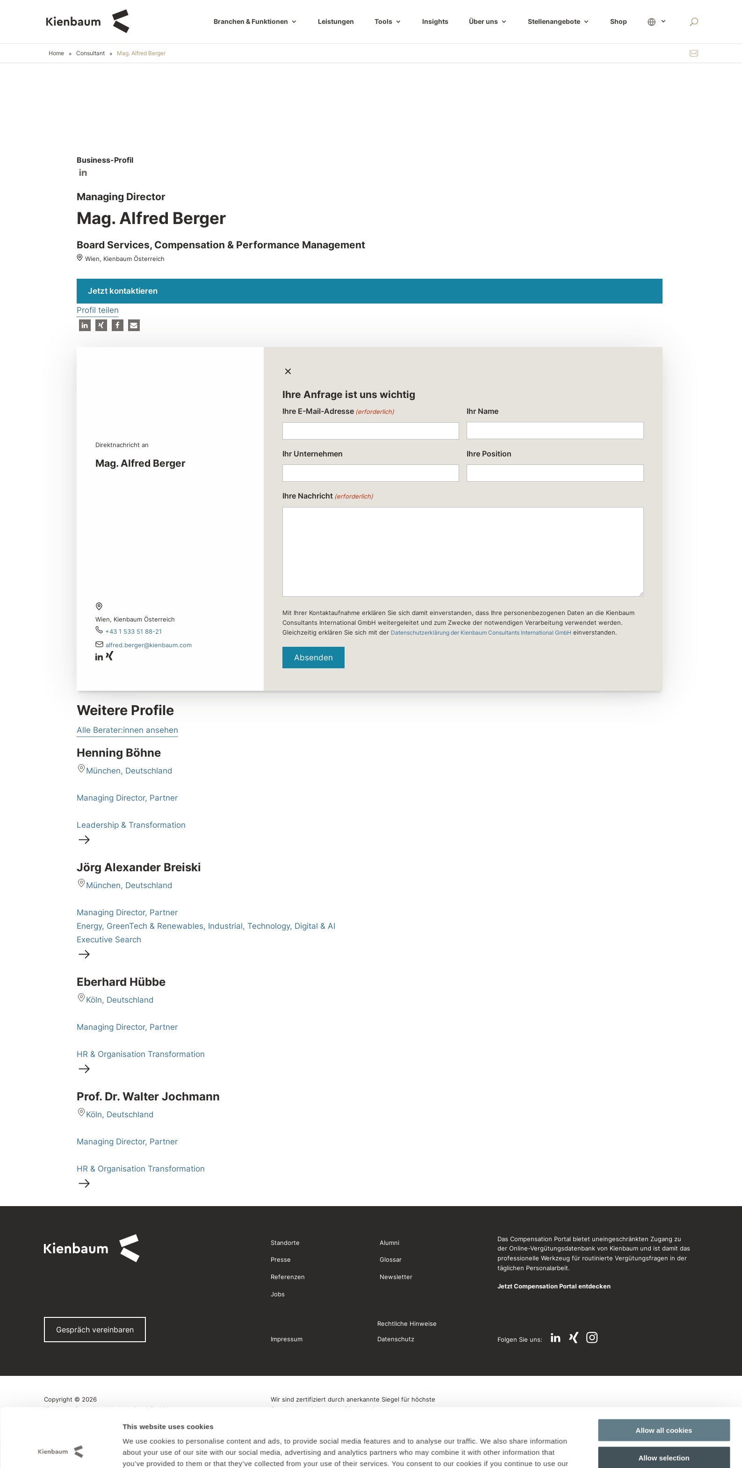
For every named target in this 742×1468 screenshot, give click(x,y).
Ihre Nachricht (327, 496)
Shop (618, 21)
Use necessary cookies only (664, 1317)
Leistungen (336, 21)
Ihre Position (489, 453)
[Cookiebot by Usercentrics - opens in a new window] (60, 1338)
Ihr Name (482, 411)
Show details (481, 1337)
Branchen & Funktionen (251, 21)
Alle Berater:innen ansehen (127, 730)
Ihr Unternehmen (312, 453)
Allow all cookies (664, 1262)
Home (56, 53)
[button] (85, 325)
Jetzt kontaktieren (123, 291)
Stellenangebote (554, 21)
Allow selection (663, 1290)
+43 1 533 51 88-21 (133, 631)
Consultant (90, 53)
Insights (435, 21)
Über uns (483, 21)
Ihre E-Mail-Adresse (338, 412)
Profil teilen (98, 310)
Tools (383, 21)
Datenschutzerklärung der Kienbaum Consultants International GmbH (481, 632)
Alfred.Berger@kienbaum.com (149, 645)
